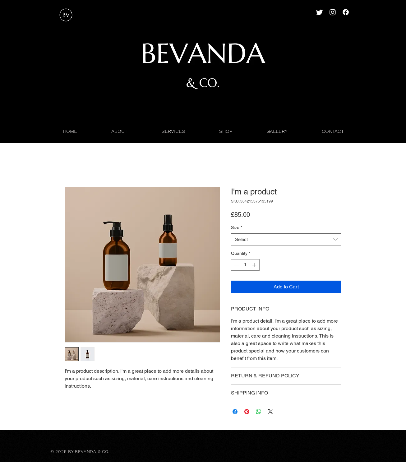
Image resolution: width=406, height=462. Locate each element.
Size (236, 227)
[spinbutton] (245, 264)
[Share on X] (270, 411)
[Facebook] (346, 12)
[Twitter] (320, 12)
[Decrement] (236, 264)
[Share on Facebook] (235, 411)
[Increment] (255, 264)
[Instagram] (333, 12)
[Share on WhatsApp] (258, 411)
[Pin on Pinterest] (247, 411)
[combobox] (286, 239)
